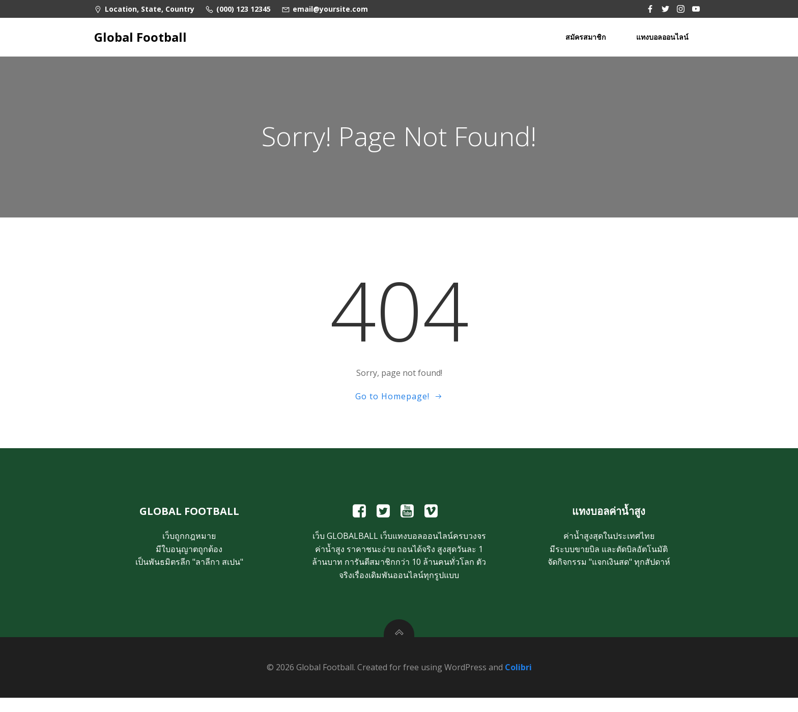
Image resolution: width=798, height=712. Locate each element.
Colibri (518, 682)
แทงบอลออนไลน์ (663, 36)
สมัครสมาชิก (586, 36)
